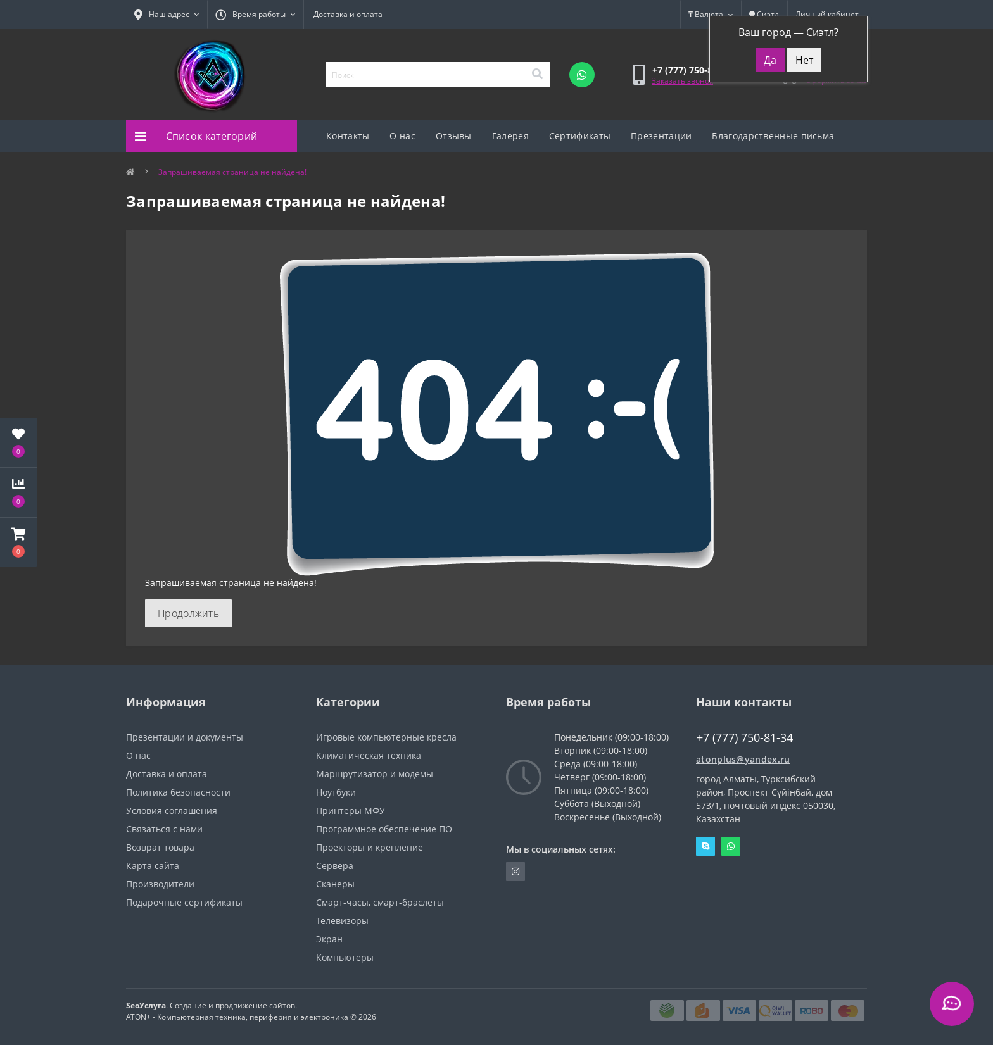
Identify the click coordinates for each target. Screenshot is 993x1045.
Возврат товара (160, 847)
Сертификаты (579, 136)
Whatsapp (731, 846)
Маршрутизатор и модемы (374, 774)
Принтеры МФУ (350, 810)
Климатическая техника (368, 755)
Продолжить (188, 613)
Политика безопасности (178, 792)
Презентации (661, 136)
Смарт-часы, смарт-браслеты (380, 902)
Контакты (347, 136)
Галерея (510, 136)
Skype (705, 846)
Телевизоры (342, 921)
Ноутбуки (336, 792)
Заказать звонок (682, 80)
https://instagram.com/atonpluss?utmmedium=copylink (515, 871)
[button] (18, 542)
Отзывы (454, 136)
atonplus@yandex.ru (743, 759)
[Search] (537, 74)
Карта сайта (152, 866)
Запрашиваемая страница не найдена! (232, 171)
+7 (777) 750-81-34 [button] (745, 737)
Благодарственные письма (773, 136)
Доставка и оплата (348, 14)
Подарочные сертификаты (184, 902)
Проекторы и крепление (369, 847)
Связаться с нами (164, 829)
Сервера (334, 866)
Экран (329, 939)
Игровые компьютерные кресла (386, 737)
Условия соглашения (171, 810)
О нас (402, 136)
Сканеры (335, 884)
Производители (160, 884)
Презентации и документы (184, 737)
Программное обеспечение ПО (384, 829)
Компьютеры (345, 957)
